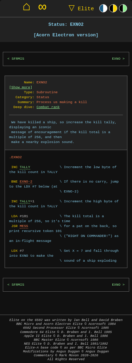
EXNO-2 (26, 181)
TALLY (25, 167)
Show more (20, 87)
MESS (24, 226)
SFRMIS (18, 58)
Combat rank (48, 107)
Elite (79, 8)
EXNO (116, 58)
